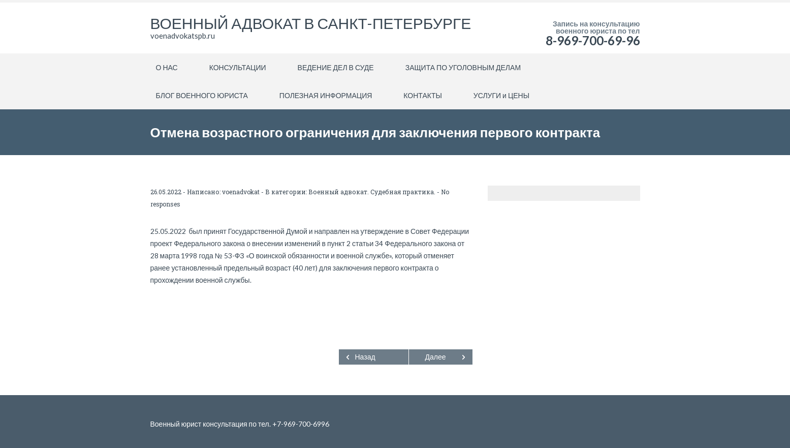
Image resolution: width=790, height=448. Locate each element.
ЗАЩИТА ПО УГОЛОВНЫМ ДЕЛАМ (463, 67)
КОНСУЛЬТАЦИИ (237, 67)
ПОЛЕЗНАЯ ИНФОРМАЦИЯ (325, 95)
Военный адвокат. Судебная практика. (371, 192)
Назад (365, 356)
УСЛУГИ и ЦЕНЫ (501, 95)
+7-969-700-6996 (300, 424)
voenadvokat (241, 192)
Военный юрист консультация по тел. (211, 424)
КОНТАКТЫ (422, 95)
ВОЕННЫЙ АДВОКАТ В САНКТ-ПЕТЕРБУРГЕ (310, 23)
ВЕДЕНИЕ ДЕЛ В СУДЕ (336, 67)
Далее (435, 356)
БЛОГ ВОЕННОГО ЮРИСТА (202, 95)
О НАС (167, 67)
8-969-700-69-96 (593, 40)
